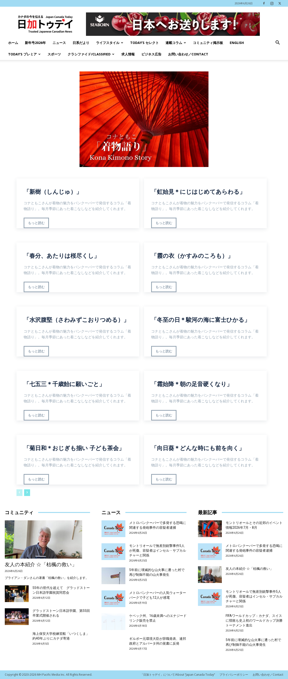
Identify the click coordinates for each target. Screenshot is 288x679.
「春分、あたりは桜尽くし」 (62, 255)
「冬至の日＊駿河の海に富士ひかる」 (200, 319)
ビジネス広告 (151, 54)
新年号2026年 (35, 42)
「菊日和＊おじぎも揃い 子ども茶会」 (74, 448)
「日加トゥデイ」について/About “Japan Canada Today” (177, 675)
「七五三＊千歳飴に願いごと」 (64, 384)
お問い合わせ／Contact (188, 54)
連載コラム (175, 42)
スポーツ (54, 54)
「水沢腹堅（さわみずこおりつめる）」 (76, 319)
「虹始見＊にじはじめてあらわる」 (198, 191)
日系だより (81, 42)
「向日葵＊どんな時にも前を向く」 (198, 448)
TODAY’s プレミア (24, 54)
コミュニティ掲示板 (208, 42)
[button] (277, 43)
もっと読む (36, 223)
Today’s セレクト (144, 42)
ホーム (13, 42)
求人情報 (128, 54)
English (237, 42)
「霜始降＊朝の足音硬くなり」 (191, 384)
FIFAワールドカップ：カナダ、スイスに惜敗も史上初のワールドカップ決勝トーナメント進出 (254, 620)
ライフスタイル (109, 42)
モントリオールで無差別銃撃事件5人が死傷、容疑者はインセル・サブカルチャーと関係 (157, 550)
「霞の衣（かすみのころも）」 (192, 255)
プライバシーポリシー (233, 675)
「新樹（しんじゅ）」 (53, 191)
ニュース (59, 42)
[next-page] (27, 492)
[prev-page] (19, 492)
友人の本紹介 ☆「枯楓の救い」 (41, 564)
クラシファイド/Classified (91, 54)
